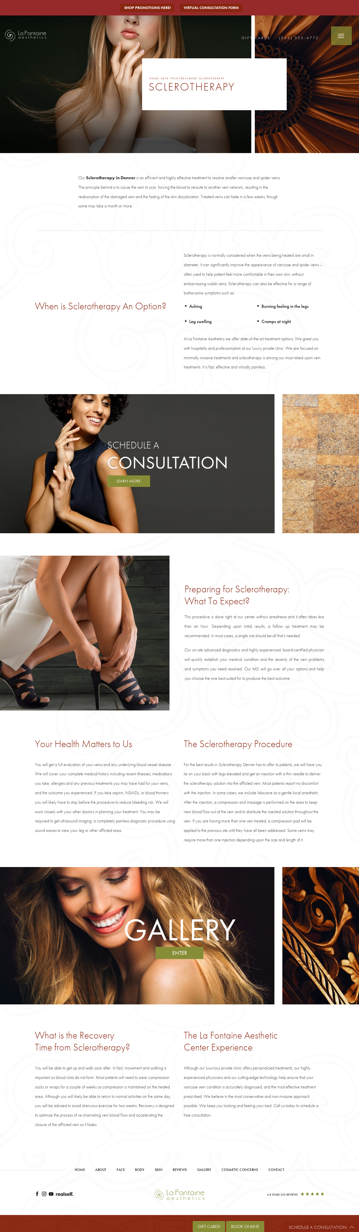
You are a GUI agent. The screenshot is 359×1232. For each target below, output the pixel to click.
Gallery (204, 1170)
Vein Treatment (188, 78)
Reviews (180, 1170)
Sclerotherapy (220, 78)
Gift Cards (256, 37)
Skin (166, 78)
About (100, 1170)
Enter (179, 953)
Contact (276, 1170)
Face (121, 1170)
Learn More (129, 481)
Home (155, 78)
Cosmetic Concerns (240, 1170)
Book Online (245, 1226)
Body (139, 1170)
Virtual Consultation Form (212, 7)
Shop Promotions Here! (147, 7)
